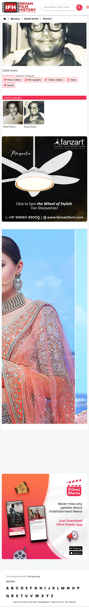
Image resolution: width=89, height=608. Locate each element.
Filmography (33, 79)
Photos (47, 18)
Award (9, 85)
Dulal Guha (30, 18)
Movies (15, 18)
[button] (38, 219)
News (71, 79)
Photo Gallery (12, 79)
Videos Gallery (54, 79)
